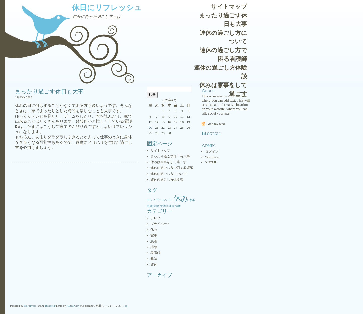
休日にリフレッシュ (107, 7)
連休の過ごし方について (223, 37)
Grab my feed (216, 124)
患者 (153, 241)
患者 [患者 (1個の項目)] (150, 206)
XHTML (211, 162)
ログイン (211, 151)
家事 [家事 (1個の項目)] (192, 200)
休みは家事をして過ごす (223, 89)
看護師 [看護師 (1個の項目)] (164, 206)
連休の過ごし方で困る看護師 (223, 54)
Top (125, 305)
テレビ (155, 218)
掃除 (153, 247)
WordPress (212, 157)
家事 (153, 235)
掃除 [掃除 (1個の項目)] (156, 206)
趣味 (153, 259)
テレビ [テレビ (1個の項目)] (151, 200)
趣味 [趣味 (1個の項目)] (171, 206)
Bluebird (50, 305)
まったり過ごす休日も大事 (223, 19)
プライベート (160, 224)
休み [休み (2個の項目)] (181, 198)
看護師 (155, 253)
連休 (153, 264)
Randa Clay (73, 305)
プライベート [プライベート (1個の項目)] (164, 200)
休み (153, 230)
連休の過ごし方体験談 (220, 72)
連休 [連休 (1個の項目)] (178, 206)
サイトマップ (229, 7)
